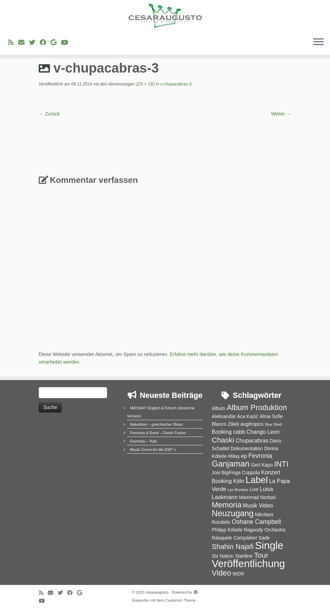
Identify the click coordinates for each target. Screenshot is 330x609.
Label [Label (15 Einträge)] (257, 480)
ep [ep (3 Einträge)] (244, 456)
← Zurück (49, 114)
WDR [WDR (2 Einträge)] (238, 574)
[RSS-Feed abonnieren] (13, 42)
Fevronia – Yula (143, 441)
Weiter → (281, 114)
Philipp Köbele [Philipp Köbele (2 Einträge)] (227, 530)
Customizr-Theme (180, 600)
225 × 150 (145, 84)
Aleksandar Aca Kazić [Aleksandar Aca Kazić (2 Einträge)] (235, 416)
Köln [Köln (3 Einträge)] (238, 481)
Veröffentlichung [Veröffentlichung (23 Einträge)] (248, 563)
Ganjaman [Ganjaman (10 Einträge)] (230, 463)
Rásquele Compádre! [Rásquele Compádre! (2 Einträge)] (234, 538)
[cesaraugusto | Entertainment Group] (165, 15)
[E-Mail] (23, 42)
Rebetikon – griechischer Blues (156, 424)
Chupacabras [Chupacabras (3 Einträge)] (251, 441)
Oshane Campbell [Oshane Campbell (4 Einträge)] (256, 521)
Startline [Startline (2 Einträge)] (244, 556)
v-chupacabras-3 (175, 84)
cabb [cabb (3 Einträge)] (239, 432)
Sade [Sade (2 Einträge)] (264, 538)
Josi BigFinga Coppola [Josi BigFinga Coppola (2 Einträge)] (236, 472)
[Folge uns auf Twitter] (34, 42)
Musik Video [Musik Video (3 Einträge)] (258, 505)
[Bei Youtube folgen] (67, 42)
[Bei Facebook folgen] (45, 42)
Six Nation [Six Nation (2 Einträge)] (223, 556)
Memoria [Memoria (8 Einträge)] (226, 504)
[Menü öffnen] (318, 42)
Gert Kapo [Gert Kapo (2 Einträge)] (262, 465)
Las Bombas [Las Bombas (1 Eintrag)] (237, 490)
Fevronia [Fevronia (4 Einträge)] (260, 455)
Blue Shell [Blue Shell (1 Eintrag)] (273, 424)
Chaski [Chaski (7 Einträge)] (223, 440)
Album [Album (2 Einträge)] (218, 408)
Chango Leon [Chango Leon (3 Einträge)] (262, 432)
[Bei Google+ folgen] (56, 42)
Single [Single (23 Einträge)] (269, 545)
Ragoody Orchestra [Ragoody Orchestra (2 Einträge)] (264, 530)
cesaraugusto (156, 592)
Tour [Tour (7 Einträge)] (261, 555)
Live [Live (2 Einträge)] (253, 489)
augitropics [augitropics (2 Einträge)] (252, 424)
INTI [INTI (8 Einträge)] (281, 464)
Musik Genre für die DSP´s (153, 449)
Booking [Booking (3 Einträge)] (222, 432)
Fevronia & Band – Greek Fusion (158, 433)
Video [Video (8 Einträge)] (221, 573)
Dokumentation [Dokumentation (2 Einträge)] (247, 448)
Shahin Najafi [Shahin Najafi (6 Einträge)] (233, 546)
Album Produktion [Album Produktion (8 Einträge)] (257, 407)
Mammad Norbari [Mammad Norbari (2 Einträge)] (257, 497)
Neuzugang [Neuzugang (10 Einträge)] (233, 513)
